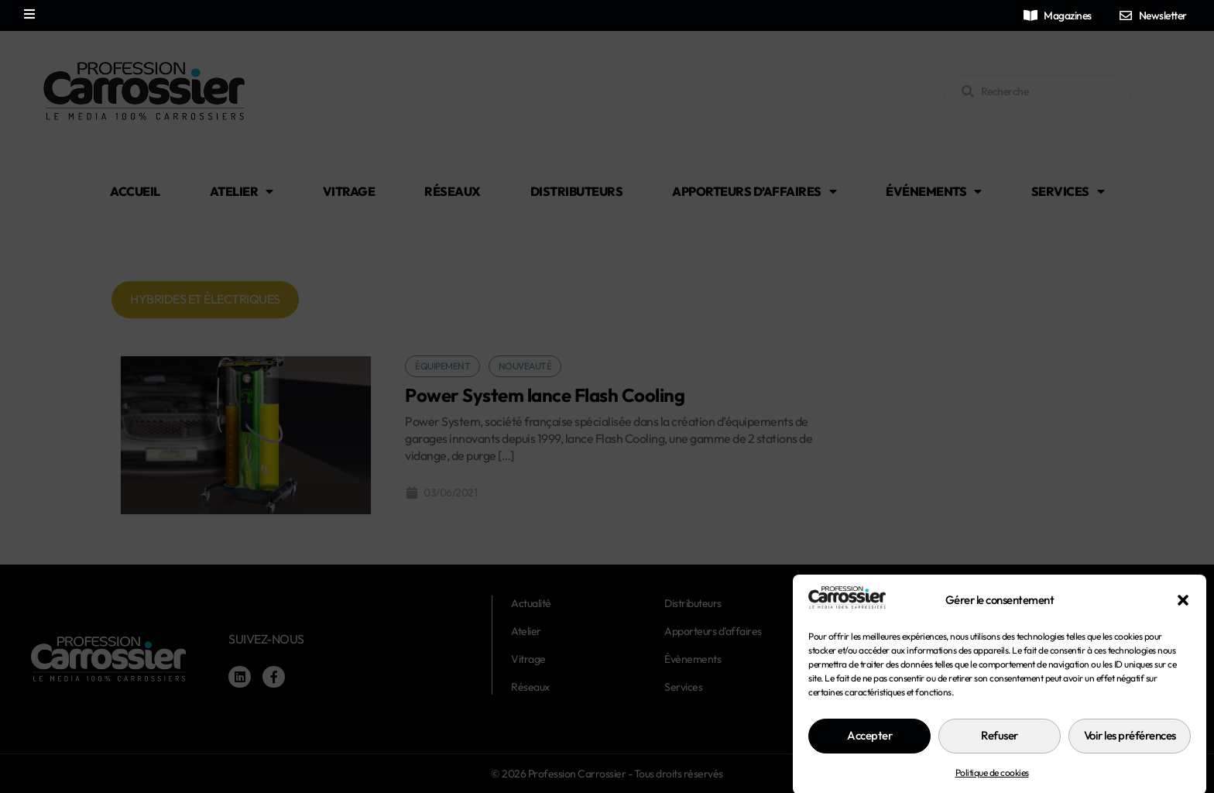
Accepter (869, 757)
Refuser (999, 757)
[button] (1183, 622)
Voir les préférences (1130, 757)
